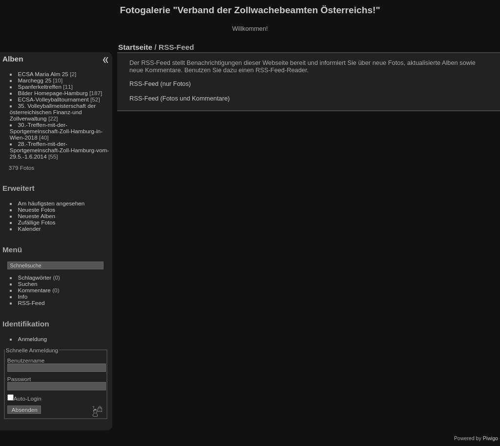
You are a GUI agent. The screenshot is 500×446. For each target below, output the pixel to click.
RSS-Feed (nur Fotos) (160, 83)
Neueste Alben (37, 216)
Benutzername (26, 360)
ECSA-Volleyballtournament (53, 99)
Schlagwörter (35, 277)
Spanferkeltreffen (40, 86)
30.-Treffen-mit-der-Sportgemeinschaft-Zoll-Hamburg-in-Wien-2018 (56, 131)
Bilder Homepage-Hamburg (53, 93)
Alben (12, 59)
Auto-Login (24, 398)
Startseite (135, 47)
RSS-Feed (31, 303)
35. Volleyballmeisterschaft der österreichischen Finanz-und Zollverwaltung (53, 112)
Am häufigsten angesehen (51, 203)
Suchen (28, 284)
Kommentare (34, 290)
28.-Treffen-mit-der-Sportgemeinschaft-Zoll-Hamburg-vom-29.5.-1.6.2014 (59, 150)
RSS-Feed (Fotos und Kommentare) (179, 98)
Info (23, 296)
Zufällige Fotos (37, 222)
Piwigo (490, 438)
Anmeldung (32, 339)
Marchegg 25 (35, 80)
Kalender (29, 228)
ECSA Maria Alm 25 (43, 74)
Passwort (19, 379)
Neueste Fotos (37, 209)
